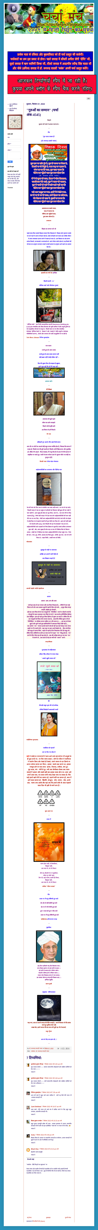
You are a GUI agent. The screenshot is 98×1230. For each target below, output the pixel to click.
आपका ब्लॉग (48, 381)
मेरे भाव (49, 434)
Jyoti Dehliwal (36, 1106)
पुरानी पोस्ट (68, 1217)
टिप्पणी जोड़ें (30, 1159)
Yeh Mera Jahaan (33, 337)
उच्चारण (48, 220)
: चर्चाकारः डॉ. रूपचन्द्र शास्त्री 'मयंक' (39, 1051)
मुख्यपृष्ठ (48, 1217)
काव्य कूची (49, 984)
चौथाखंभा (29, 542)
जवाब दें (33, 1072)
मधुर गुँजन (49, 1031)
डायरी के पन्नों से (46, 273)
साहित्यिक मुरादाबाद (32, 739)
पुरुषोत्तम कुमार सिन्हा (37, 1064)
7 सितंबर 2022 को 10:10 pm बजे (49, 1149)
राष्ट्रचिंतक (48, 642)
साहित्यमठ (44, 919)
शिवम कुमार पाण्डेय (36, 1120)
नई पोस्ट (29, 1217)
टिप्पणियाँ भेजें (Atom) (39, 1221)
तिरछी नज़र (43, 461)
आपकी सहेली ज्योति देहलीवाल (35, 588)
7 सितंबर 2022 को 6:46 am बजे (53, 1078)
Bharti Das (35, 1149)
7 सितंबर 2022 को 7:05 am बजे (50, 1092)
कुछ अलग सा (49, 811)
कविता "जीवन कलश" (48, 886)
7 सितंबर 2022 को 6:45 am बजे (53, 1064)
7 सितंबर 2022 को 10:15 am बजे (52, 1120)
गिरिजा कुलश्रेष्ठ (36, 1092)
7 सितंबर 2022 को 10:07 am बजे (51, 1106)
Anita (33, 1135)
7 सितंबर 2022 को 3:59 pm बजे (44, 1135)
